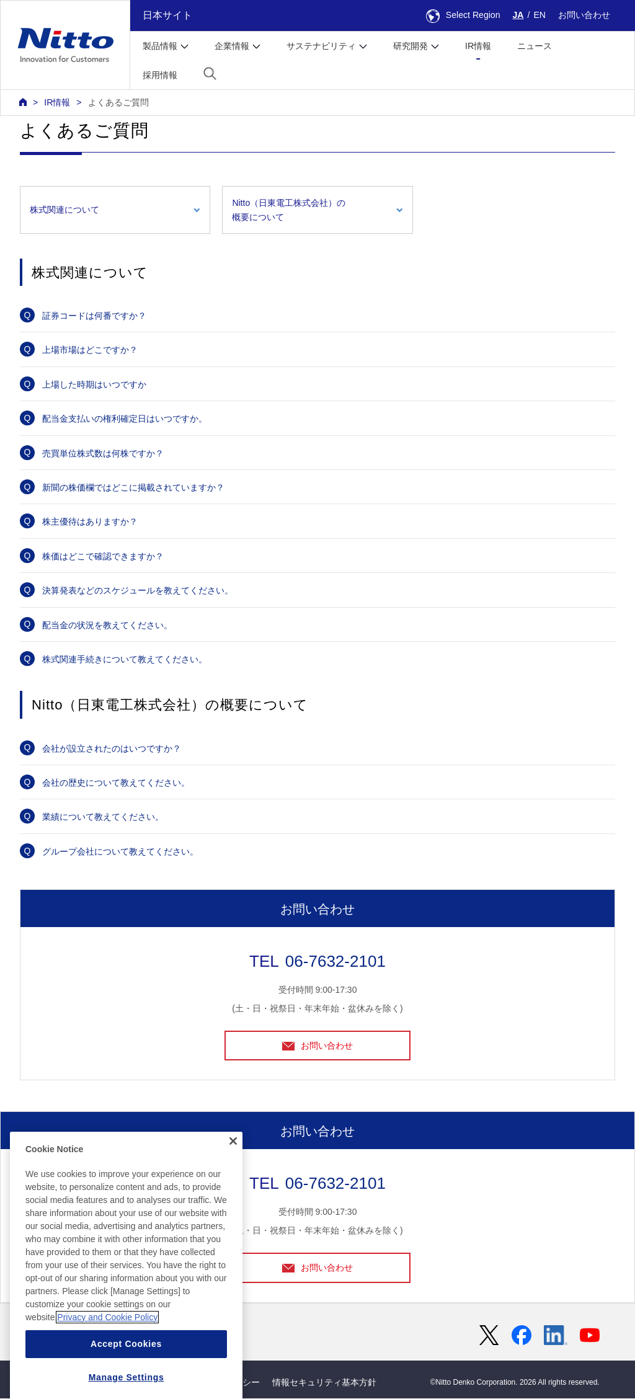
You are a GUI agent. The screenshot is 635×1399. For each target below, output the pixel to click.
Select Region (463, 15)
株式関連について (64, 210)
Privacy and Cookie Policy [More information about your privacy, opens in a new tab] (107, 1350)
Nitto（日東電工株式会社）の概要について (288, 209)
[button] (209, 73)
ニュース (534, 46)
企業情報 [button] (232, 46)
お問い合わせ (584, 15)
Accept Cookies (126, 1377)
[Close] (233, 1174)
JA (518, 15)
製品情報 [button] (160, 46)
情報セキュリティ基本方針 (324, 1383)
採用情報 (160, 75)
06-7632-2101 (335, 961)
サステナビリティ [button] (321, 46)
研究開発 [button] (410, 46)
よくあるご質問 (118, 102)
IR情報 (478, 46)
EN (539, 15)
